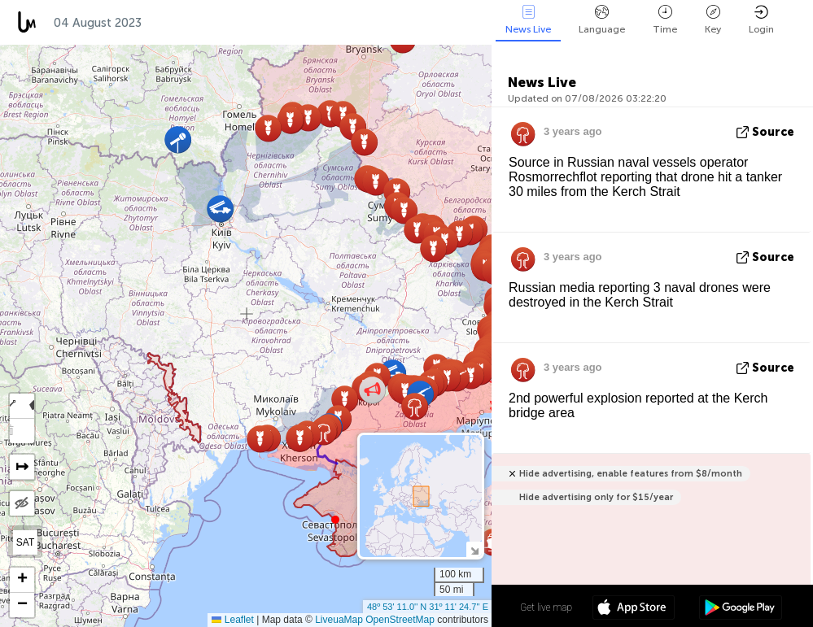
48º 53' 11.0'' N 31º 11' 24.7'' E (427, 607)
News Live (528, 20)
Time (665, 20)
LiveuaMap (339, 619)
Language (602, 20)
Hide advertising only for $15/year (596, 497)
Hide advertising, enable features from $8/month (630, 473)
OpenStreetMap (400, 619)
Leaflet (232, 619)
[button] (335, 520)
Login (761, 20)
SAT (25, 542)
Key (713, 20)
